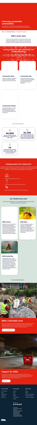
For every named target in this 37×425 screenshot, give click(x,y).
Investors (14, 391)
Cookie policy (3, 395)
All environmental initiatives (17, 279)
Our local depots (16, 397)
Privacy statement (4, 391)
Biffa (3, 31)
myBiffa (26, 392)
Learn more (5, 380)
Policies (2, 392)
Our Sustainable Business (10, 31)
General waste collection (29, 395)
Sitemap (14, 398)
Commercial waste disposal (29, 394)
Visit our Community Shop (18, 123)
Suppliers (14, 395)
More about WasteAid (7, 330)
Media (14, 392)
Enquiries (26, 391)
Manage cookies (4, 394)
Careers (14, 394)
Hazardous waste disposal (29, 397)
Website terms (3, 397)
